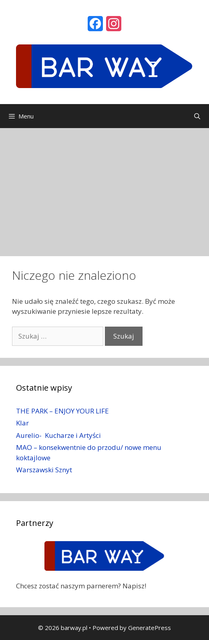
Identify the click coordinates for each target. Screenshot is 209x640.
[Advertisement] (104, 188)
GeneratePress (149, 628)
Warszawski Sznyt (44, 469)
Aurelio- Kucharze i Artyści (58, 435)
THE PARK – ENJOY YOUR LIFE (62, 410)
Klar (22, 422)
